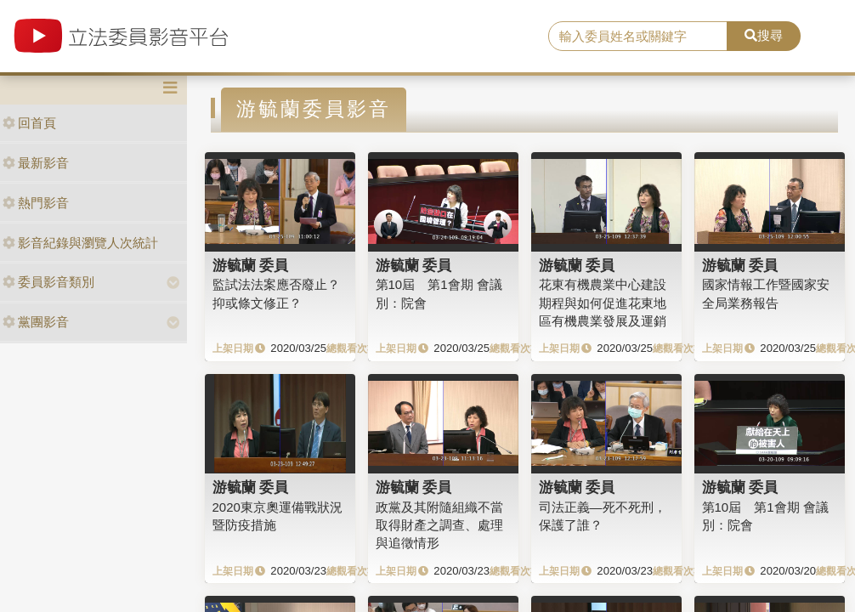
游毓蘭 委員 (250, 265)
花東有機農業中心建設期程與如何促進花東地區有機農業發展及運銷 (602, 302)
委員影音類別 (48, 282)
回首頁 (29, 123)
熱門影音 (36, 203)
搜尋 (764, 35)
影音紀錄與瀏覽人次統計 (80, 242)
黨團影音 (36, 321)
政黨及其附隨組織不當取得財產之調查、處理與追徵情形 (439, 525)
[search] (638, 36)
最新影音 (36, 163)
